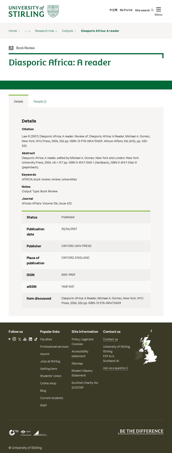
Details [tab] (18, 101)
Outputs (67, 31)
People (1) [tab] (40, 101)
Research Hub (44, 31)
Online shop (48, 383)
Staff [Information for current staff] (43, 405)
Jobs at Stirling (50, 361)
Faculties (46, 339)
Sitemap (77, 363)
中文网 (113, 10)
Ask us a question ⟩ (115, 368)
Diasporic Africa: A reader (100, 31)
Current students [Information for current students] (51, 398)
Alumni (44, 354)
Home (13, 31)
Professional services (54, 346)
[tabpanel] (86, 211)
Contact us (110, 339)
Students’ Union (50, 376)
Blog (43, 390)
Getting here (48, 368)
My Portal (126, 10)
